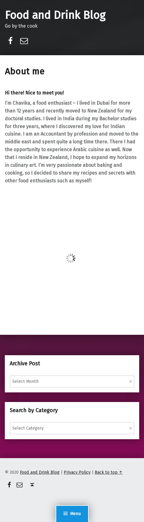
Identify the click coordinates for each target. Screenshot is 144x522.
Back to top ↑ (109, 472)
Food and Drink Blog (55, 15)
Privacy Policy (77, 472)
